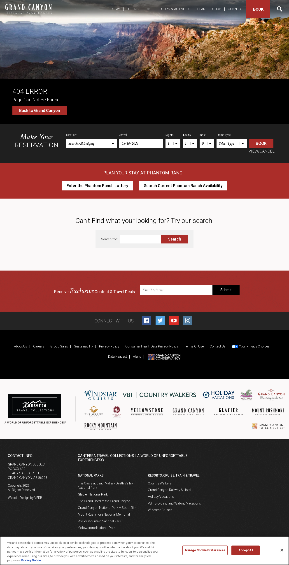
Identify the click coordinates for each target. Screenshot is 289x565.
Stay (116, 9)
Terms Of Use (194, 346)
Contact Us (218, 346)
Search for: (109, 239)
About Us (20, 346)
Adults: (187, 135)
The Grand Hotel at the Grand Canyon (104, 501)
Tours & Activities (175, 9)
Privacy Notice (31, 560)
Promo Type (224, 135)
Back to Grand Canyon (39, 110)
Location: (71, 135)
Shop (216, 9)
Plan (201, 9)
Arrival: (123, 135)
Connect (235, 9)
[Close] (282, 550)
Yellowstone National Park (96, 528)
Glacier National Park (93, 494)
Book (258, 9)
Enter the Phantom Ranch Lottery (97, 185)
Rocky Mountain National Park (99, 521)
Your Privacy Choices (251, 346)
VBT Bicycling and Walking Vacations (174, 503)
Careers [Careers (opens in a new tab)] (38, 346)
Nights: (169, 135)
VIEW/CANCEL (262, 151)
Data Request (117, 356)
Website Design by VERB (25, 498)
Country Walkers (159, 483)
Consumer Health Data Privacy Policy (151, 346)
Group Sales (59, 346)
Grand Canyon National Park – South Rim (107, 507)
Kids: (203, 135)
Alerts (137, 356)
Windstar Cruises (160, 510)
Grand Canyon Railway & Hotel (169, 490)
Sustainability (83, 346)
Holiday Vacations (161, 496)
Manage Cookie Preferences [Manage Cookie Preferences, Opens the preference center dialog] (205, 550)
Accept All (245, 550)
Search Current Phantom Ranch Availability (183, 185)
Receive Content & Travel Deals (94, 291)
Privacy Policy (109, 346)
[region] (144, 550)
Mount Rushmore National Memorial (104, 514)
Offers (133, 9)
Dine (148, 9)
